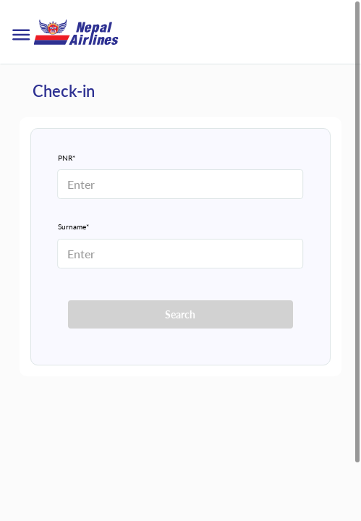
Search (180, 314)
